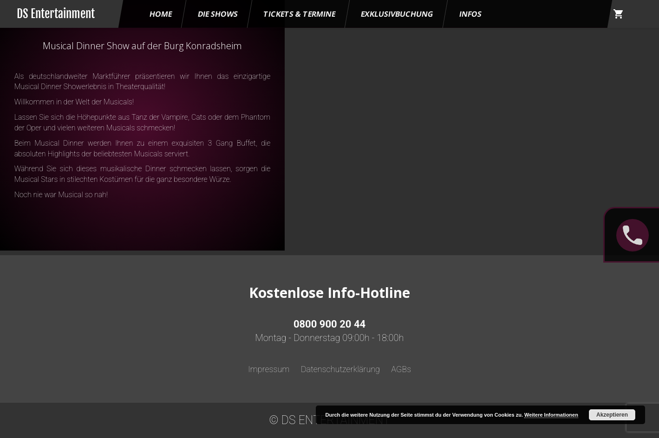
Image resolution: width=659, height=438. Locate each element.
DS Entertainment (56, 13)
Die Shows (218, 14)
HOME (161, 14)
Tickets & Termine (299, 14)
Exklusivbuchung (397, 14)
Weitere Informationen (551, 415)
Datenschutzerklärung (340, 369)
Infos (470, 14)
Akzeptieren (612, 415)
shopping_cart (618, 13)
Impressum (269, 369)
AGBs (401, 369)
